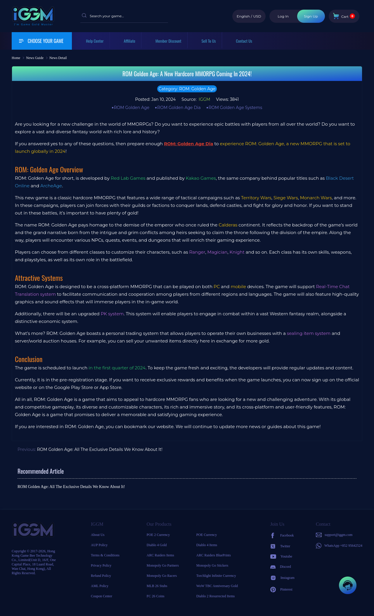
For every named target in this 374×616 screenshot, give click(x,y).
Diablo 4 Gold (157, 545)
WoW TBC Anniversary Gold (217, 586)
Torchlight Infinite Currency (216, 576)
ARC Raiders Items (160, 555)
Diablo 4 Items (206, 545)
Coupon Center (101, 596)
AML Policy (99, 586)
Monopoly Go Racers (162, 576)
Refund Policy (101, 576)
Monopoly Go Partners (163, 565)
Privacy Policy (101, 565)
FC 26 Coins (156, 596)
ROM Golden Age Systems (235, 107)
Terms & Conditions (105, 555)
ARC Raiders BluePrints (213, 555)
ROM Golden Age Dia (179, 107)
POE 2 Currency (158, 535)
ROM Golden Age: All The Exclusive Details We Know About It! (99, 449)
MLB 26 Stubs (157, 586)
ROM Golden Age (131, 107)
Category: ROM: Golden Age (187, 88)
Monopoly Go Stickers (212, 565)
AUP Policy (99, 545)
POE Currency (206, 535)
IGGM (204, 99)
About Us (97, 535)
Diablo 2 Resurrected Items (215, 596)
